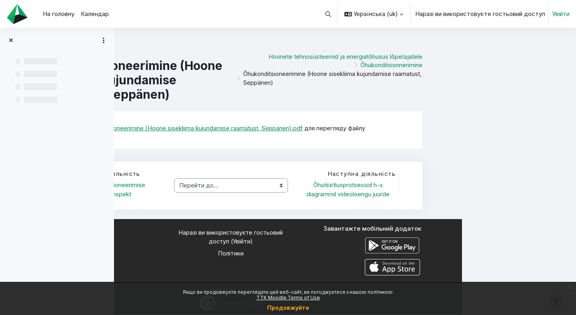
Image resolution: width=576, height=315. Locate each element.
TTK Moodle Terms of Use (288, 298)
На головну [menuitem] (58, 14)
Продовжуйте (288, 307)
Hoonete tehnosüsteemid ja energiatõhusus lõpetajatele (459, 56)
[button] (328, 14)
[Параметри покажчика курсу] (103, 40)
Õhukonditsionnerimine (505, 65)
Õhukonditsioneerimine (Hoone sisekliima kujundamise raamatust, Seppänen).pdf (307, 128)
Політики (345, 254)
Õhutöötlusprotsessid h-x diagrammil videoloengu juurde (461, 189)
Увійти (561, 14)
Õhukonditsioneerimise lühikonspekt (230, 189)
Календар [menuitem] (95, 14)
